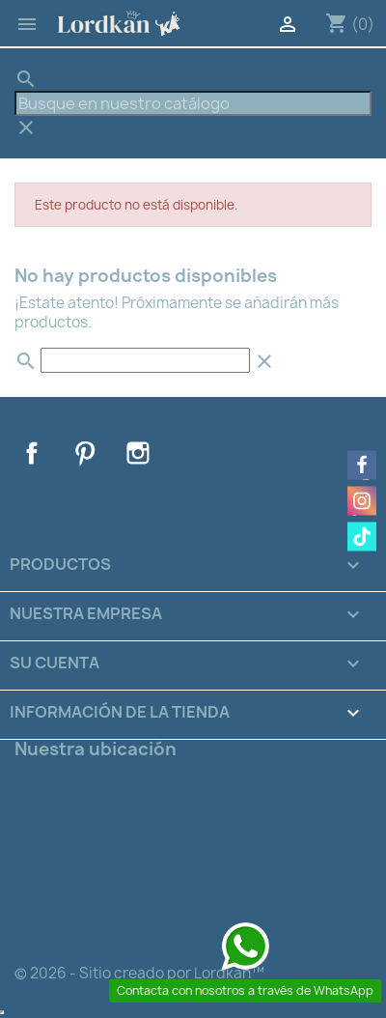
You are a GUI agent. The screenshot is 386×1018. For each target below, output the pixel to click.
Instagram (138, 453)
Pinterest (84, 453)
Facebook (31, 453)
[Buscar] (193, 103)
